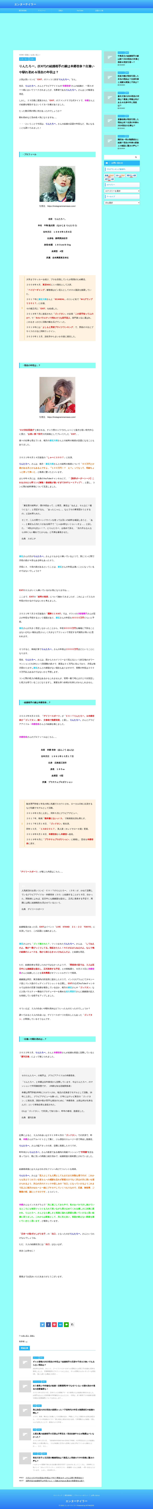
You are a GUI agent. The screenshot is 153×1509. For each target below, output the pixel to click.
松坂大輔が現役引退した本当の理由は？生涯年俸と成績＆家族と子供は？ (128, 79)
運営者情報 (23, 10)
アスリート (42, 10)
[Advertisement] (76, 31)
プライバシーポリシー (81, 1495)
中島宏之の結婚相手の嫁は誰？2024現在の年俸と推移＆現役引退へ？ (128, 59)
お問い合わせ (95, 1495)
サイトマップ (57, 1495)
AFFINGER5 (90, 1505)
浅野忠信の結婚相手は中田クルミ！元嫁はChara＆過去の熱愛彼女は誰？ (55, 1481)
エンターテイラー (25, 4)
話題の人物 (99, 10)
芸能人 (61, 10)
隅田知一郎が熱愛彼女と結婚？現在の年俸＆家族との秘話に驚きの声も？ (128, 143)
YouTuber (80, 10)
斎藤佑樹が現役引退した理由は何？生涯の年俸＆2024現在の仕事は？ (128, 122)
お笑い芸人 (25, 1336)
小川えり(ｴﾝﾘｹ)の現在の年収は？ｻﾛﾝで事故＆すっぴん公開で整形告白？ (55, 1478)
